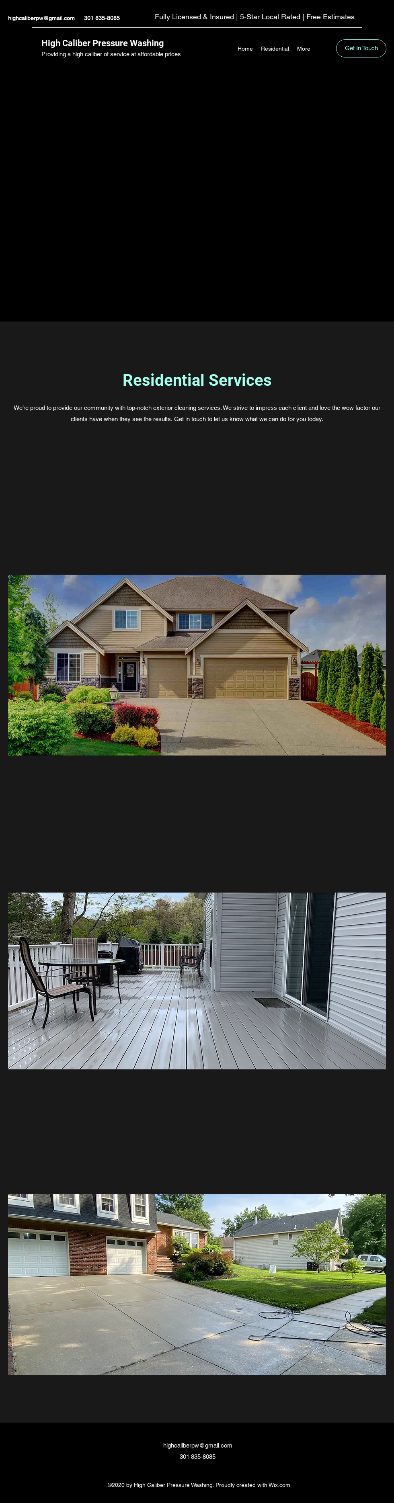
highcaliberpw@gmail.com (41, 18)
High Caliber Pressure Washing (102, 43)
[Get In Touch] (361, 48)
